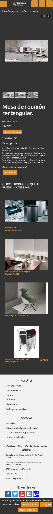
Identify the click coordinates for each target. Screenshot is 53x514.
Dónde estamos (13, 390)
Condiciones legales (15, 437)
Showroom (11, 404)
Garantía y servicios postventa (20, 432)
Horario (9, 395)
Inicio (4, 11)
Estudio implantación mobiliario (21, 428)
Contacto (10, 399)
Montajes (10, 423)
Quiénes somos (13, 386)
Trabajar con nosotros (16, 409)
